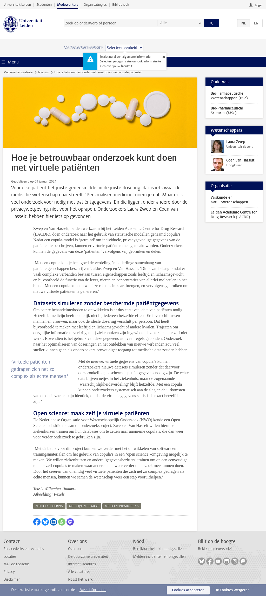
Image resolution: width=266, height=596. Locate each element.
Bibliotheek (120, 4)
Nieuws (43, 72)
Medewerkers (67, 4)
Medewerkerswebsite (17, 72)
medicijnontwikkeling (122, 506)
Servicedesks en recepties (23, 548)
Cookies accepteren (188, 590)
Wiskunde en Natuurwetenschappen (229, 200)
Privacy (9, 571)
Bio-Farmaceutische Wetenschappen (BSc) (229, 96)
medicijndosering (49, 506)
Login (259, 5)
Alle (163, 23)
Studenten (44, 4)
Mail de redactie (16, 564)
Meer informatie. (92, 589)
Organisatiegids (95, 4)
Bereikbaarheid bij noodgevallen (158, 548)
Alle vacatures (79, 571)
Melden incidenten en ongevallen (159, 556)
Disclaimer (11, 579)
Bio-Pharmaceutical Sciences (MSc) (227, 110)
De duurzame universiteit (88, 556)
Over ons (75, 548)
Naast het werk (80, 579)
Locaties (9, 556)
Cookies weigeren (235, 590)
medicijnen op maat (84, 506)
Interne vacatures (82, 564)
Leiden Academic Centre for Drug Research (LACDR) (234, 214)
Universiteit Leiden (17, 4)
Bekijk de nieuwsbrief (215, 548)
